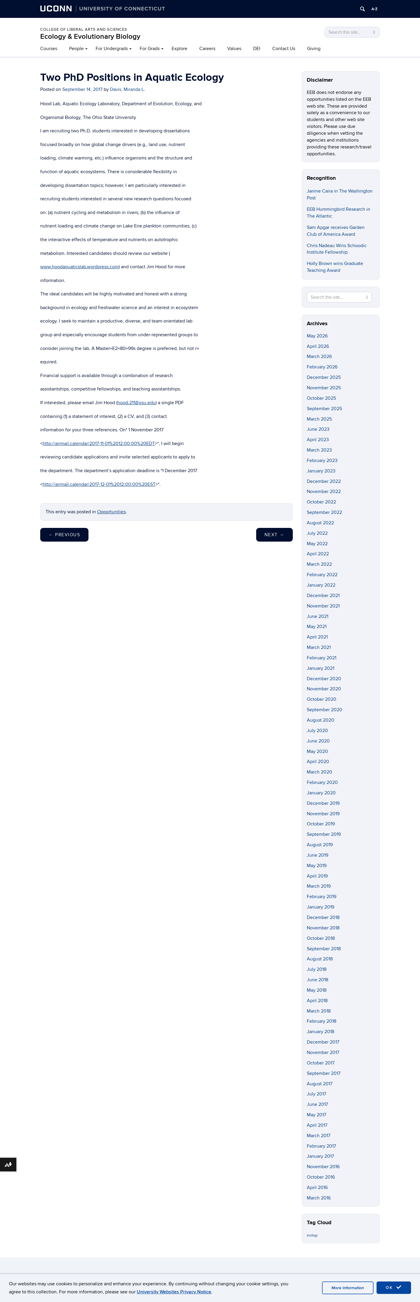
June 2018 (317, 980)
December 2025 (324, 377)
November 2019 (323, 814)
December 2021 (323, 596)
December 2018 (323, 917)
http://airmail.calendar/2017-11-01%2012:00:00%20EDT (99, 444)
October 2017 (321, 1063)
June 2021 (317, 616)
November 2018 (323, 928)
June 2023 (318, 429)
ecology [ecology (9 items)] (312, 1235)
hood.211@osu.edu (136, 403)
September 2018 (324, 949)
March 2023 (319, 450)
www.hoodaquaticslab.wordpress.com (79, 267)
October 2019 (321, 824)
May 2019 (316, 866)
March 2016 (319, 1198)
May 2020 (317, 751)
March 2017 (318, 1136)
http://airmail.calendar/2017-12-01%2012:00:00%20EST (99, 484)
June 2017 (317, 1104)
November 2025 (324, 388)
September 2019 (324, 834)
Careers (207, 49)
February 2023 (322, 461)
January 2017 (320, 1156)
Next (274, 534)
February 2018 (321, 1021)
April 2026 (318, 346)
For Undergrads (112, 49)
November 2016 (323, 1167)
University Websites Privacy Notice (174, 1292)
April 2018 (317, 1001)
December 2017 (323, 1042)
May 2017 (316, 1115)
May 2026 (317, 336)
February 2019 (321, 897)
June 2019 (317, 855)
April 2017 (317, 1125)
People (76, 49)
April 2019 (317, 876)
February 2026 (322, 367)
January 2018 (320, 1032)
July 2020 (317, 731)
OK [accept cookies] (394, 1287)
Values (234, 49)
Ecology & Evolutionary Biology (90, 36)
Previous (64, 534)
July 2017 (316, 1094)
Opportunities (111, 512)
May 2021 (316, 627)
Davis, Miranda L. (127, 89)
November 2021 (323, 606)
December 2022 (324, 481)
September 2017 (323, 1073)
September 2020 (324, 710)
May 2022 (317, 544)
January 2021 (320, 668)
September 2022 (324, 512)
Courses (48, 49)
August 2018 (320, 959)
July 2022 (317, 533)
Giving (314, 49)
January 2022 (321, 585)
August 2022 (320, 523)
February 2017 (321, 1146)
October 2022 (321, 502)
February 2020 (322, 782)
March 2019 (319, 886)
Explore (179, 49)
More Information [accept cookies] (348, 1287)
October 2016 (321, 1177)
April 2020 (318, 762)
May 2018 (316, 990)
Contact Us (283, 49)
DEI (256, 49)
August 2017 (319, 1084)
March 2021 (319, 647)
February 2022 (322, 575)
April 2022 (318, 554)
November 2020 (324, 689)
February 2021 (321, 658)
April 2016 (317, 1188)
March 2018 (319, 1011)
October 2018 (321, 938)
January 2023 (321, 471)
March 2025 (319, 419)
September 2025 (324, 409)
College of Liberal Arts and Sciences (83, 29)
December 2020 (324, 679)
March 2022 (319, 564)
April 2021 (317, 637)
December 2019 (323, 803)
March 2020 (319, 772)
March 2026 (319, 356)
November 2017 (323, 1052)
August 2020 (320, 720)
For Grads (150, 49)
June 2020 (318, 741)
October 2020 (321, 699)
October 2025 (321, 398)
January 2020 (321, 793)
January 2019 (320, 907)
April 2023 (318, 440)
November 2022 (324, 492)
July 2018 (316, 969)
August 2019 (320, 845)
